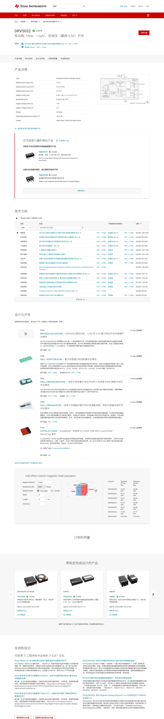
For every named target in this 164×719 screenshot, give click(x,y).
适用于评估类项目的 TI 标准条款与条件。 (29, 468)
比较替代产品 (64, 146)
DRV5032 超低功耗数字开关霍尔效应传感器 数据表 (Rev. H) (46, 44)
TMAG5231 (43, 157)
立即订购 (144, 33)
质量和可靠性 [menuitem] (50, 15)
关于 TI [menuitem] (74, 15)
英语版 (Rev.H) (30, 47)
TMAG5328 (43, 181)
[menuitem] (148, 15)
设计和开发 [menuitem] (36, 15)
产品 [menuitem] (16, 15)
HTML (76, 44)
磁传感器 (34, 22)
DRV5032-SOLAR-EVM (51, 338)
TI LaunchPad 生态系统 (60, 453)
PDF (69, 44)
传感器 (22, 22)
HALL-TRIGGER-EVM (50, 409)
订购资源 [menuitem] (63, 15)
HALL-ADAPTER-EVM (51, 364)
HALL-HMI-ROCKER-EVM (52, 386)
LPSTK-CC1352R (48, 435)
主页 (16, 22)
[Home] (30, 6)
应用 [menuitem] (24, 15)
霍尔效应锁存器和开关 (51, 22)
